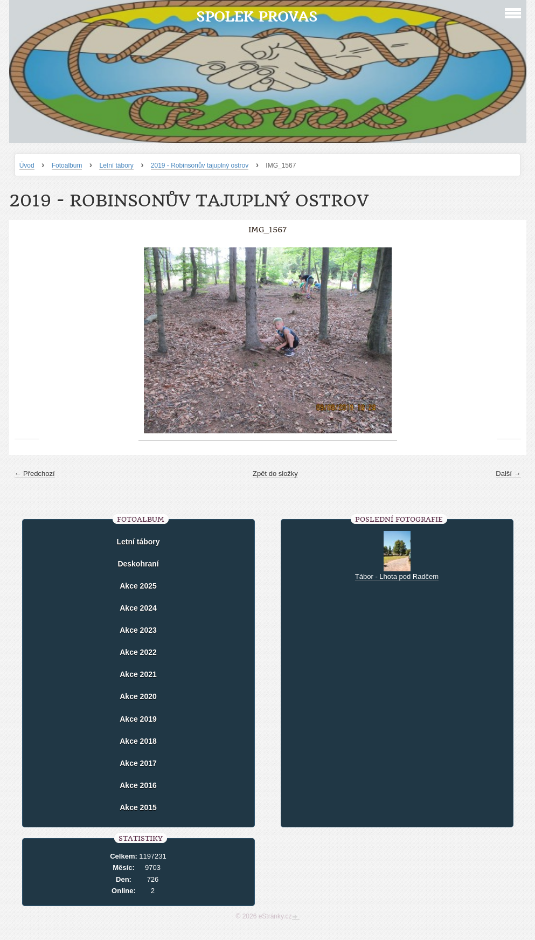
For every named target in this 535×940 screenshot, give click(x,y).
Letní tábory (116, 165)
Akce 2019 (138, 719)
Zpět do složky (275, 473)
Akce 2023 (138, 630)
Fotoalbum (67, 165)
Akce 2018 (138, 741)
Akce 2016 (138, 785)
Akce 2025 (138, 586)
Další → (508, 473)
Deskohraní (137, 563)
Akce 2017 (138, 763)
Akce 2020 (138, 696)
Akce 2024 (138, 608)
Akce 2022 (138, 652)
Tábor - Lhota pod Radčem (397, 576)
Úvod (26, 165)
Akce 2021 (138, 674)
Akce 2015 (138, 807)
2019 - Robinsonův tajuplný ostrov (199, 165)
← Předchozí (35, 473)
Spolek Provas (256, 16)
